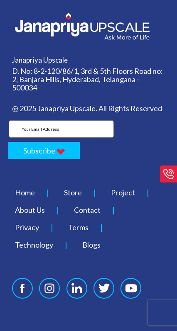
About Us (30, 209)
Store (73, 192)
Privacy (27, 227)
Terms (78, 227)
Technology (34, 244)
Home (25, 192)
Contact (87, 209)
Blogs (91, 244)
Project (123, 192)
